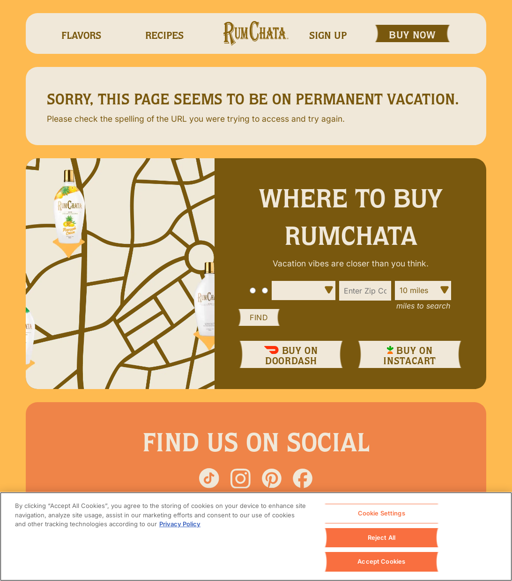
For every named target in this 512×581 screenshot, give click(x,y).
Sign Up (328, 35)
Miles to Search (423, 305)
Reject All (381, 538)
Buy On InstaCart (409, 355)
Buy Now (412, 35)
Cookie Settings (381, 513)
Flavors (81, 35)
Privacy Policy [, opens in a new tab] (179, 524)
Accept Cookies (381, 562)
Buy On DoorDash (291, 355)
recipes (164, 35)
